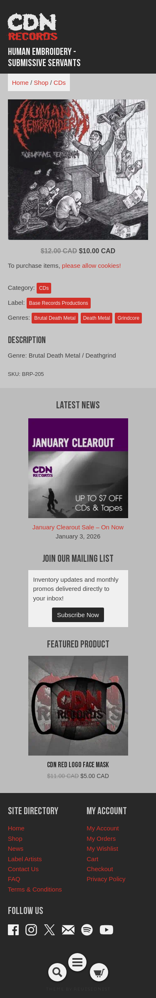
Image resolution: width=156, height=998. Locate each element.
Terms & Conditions (35, 889)
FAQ (14, 878)
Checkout (100, 868)
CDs (60, 82)
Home (20, 82)
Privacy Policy (106, 878)
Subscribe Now (78, 614)
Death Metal (96, 318)
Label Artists (25, 858)
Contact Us (23, 868)
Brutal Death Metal (54, 318)
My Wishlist (102, 848)
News (16, 848)
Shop (41, 82)
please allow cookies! (91, 265)
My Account (103, 828)
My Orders (101, 838)
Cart (92, 858)
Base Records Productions (58, 303)
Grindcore (128, 318)
